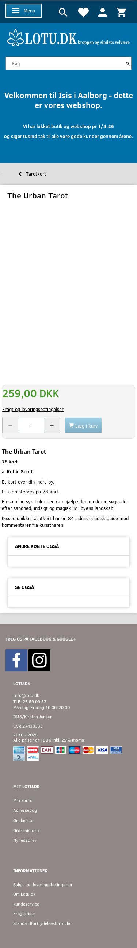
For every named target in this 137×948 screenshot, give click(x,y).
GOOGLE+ (66, 639)
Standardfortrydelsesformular (42, 923)
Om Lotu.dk (24, 894)
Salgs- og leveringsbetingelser (43, 884)
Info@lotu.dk (26, 695)
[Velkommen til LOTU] (68, 36)
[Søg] (128, 63)
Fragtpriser (24, 913)
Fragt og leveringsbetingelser (33, 409)
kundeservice (26, 904)
